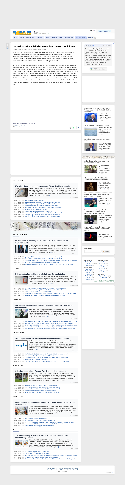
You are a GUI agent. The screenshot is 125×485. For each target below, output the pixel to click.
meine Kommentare (99, 281)
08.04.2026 (88, 262)
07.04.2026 (88, 263)
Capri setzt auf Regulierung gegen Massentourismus (39, 426)
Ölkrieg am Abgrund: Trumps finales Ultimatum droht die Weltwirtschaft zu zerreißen (97, 110)
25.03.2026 (102, 268)
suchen (105, 251)
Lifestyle (54, 37)
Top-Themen (18, 180)
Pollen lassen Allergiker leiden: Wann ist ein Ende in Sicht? (97, 162)
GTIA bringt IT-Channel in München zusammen (37, 453)
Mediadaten (67, 468)
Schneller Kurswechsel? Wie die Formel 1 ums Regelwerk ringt (42, 385)
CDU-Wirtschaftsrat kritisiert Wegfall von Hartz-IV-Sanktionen (44, 46)
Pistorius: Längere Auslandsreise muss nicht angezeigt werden (42, 202)
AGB (61, 468)
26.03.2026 (102, 267)
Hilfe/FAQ (68, 470)
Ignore (107, 281)
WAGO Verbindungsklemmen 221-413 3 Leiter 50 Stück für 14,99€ (43, 259)
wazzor (90, 46)
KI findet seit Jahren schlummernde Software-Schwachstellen (40, 274)
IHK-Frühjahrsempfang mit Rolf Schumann (36, 452)
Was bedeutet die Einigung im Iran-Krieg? (36, 209)
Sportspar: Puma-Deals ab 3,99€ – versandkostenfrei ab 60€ (41, 262)
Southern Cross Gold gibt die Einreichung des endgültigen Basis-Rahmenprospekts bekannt (50, 455)
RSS (77, 470)
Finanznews (18, 396)
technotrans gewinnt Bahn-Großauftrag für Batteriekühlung (41, 457)
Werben (90, 37)
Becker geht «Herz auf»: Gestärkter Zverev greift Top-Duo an (41, 392)
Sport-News (18, 365)
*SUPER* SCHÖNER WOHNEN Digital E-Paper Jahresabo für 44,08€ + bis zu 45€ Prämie (50, 293)
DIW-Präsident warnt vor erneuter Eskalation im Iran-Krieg (40, 205)
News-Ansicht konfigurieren (106, 280)
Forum (22, 37)
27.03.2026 (102, 265)
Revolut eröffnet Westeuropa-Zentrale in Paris (37, 418)
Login (100, 31)
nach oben (109, 472)
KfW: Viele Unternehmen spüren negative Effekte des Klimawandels (42, 186)
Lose (47, 37)
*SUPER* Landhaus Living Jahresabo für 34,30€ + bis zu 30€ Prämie (44, 290)
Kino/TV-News (18, 332)
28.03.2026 (102, 263)
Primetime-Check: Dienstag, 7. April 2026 (36, 359)
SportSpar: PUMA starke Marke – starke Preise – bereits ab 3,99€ (43, 257)
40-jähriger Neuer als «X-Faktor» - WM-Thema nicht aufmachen (40, 371)
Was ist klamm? (80, 37)
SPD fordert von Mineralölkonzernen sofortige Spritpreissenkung (42, 207)
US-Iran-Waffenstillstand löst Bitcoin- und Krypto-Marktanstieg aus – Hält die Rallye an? (49, 422)
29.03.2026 (102, 262)
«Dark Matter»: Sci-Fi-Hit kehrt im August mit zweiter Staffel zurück (96, 178)
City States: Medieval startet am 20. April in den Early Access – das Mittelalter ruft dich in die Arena (52, 321)
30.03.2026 (88, 279)
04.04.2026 (88, 271)
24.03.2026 (102, 270)
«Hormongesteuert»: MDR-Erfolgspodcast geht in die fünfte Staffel (42, 338)
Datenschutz (56, 468)
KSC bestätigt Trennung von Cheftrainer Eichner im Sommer (41, 204)
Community (39, 37)
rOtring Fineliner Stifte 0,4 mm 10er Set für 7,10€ (38, 292)
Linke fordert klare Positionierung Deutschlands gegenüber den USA (43, 213)
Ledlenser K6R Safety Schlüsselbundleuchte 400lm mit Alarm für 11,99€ (44, 295)
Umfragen (68, 37)
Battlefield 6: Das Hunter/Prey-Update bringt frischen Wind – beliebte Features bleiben (48, 323)
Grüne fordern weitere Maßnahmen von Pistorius (38, 211)
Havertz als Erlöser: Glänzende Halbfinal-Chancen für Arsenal (42, 389)
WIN (60, 37)
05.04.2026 (88, 269)
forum (112, 72)
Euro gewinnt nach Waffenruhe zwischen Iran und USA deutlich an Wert (44, 424)
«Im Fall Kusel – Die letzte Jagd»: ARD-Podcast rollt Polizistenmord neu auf (45, 354)
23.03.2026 (102, 272)
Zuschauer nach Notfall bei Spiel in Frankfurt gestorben (40, 390)
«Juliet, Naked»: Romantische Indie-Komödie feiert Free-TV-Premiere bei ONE (46, 361)
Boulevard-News (20, 235)
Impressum (75, 468)
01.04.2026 (88, 276)
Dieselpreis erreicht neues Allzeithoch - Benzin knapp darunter (42, 216)
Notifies (112, 281)
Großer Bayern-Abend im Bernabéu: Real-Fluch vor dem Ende (42, 387)
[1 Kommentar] (17, 127)
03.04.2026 (88, 272)
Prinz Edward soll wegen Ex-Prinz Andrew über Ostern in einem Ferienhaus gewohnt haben (96, 211)
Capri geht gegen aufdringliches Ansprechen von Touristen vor (42, 215)
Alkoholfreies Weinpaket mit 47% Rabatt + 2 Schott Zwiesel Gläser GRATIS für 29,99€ (49, 264)
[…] (50, 195)
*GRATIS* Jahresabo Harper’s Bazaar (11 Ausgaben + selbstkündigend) (45, 288)
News (15, 37)
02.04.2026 (88, 274)
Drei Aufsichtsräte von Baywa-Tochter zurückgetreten (39, 420)
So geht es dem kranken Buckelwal (34, 200)
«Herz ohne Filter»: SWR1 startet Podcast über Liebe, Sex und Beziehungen (46, 357)
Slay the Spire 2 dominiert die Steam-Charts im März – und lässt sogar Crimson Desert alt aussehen (52, 325)
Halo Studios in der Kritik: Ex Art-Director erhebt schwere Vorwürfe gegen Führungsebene (49, 328)
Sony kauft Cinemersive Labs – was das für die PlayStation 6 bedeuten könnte (46, 327)
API (73, 470)
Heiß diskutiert (103, 277)
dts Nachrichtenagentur (39, 49)
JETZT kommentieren (98, 69)
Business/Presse (20, 429)
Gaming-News (18, 299)
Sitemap (49, 468)
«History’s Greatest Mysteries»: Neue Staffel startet (39, 356)
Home (48, 470)
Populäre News (103, 276)
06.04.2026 (88, 265)
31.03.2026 (88, 277)
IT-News (16, 268)
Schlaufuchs (30, 37)
